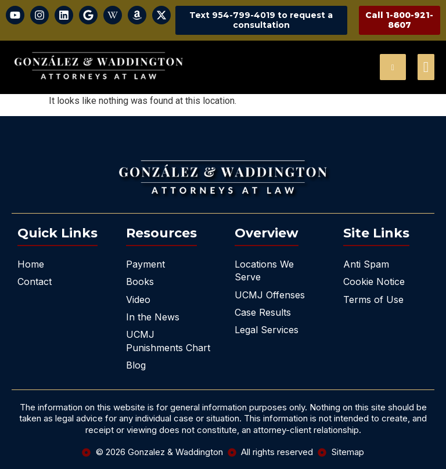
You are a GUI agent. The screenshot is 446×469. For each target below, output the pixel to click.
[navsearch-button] (393, 67)
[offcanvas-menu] (426, 67)
